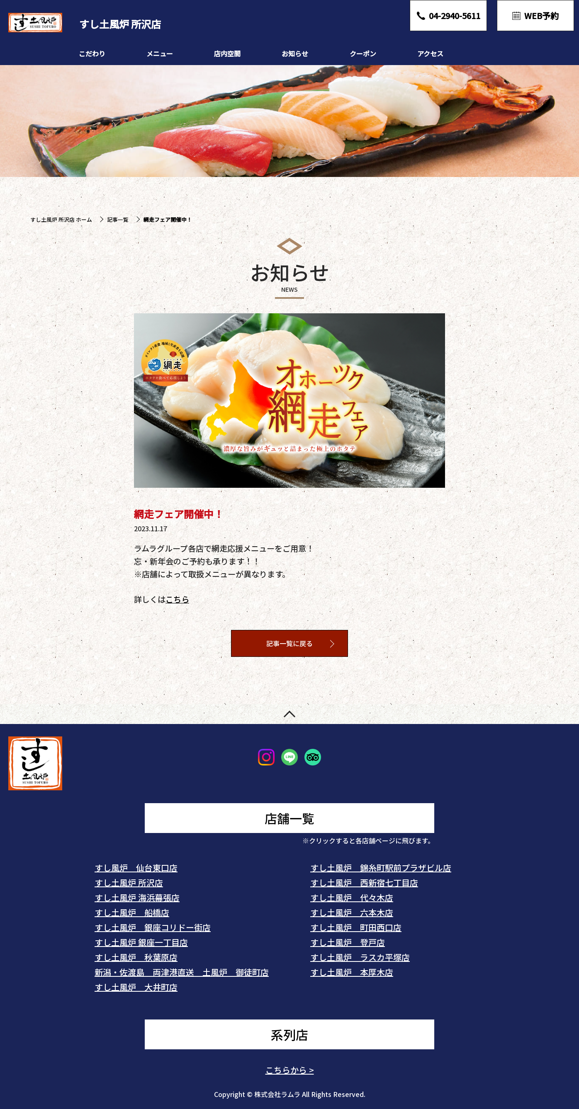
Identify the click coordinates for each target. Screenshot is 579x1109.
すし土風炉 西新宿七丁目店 (364, 883)
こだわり (92, 53)
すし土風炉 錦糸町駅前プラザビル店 (380, 868)
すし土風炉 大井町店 (136, 987)
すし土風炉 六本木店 (351, 912)
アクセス (430, 53)
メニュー (159, 53)
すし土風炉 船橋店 (132, 912)
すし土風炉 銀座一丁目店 (141, 942)
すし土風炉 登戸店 (347, 942)
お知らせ (295, 53)
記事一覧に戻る (289, 644)
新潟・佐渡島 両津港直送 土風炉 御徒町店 (182, 972)
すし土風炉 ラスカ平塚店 (360, 957)
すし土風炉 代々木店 (351, 897)
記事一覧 (118, 219)
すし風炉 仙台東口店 (136, 868)
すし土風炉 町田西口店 (355, 927)
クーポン (363, 53)
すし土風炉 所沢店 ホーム (61, 219)
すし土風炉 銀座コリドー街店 (153, 927)
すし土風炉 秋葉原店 (136, 957)
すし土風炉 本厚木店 (351, 972)
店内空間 (227, 53)
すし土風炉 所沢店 (129, 883)
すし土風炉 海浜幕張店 (137, 897)
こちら (177, 599)
